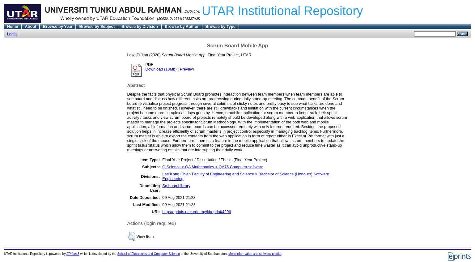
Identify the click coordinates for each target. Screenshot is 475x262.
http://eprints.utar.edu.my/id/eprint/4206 (196, 211)
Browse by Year (57, 26)
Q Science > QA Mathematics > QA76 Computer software (212, 167)
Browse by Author (182, 26)
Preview (187, 69)
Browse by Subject (97, 26)
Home (12, 26)
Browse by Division (139, 26)
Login (12, 34)
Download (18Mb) (161, 69)
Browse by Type (220, 26)
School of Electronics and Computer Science (148, 254)
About (30, 26)
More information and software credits (254, 254)
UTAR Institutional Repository (282, 11)
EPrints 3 (72, 254)
